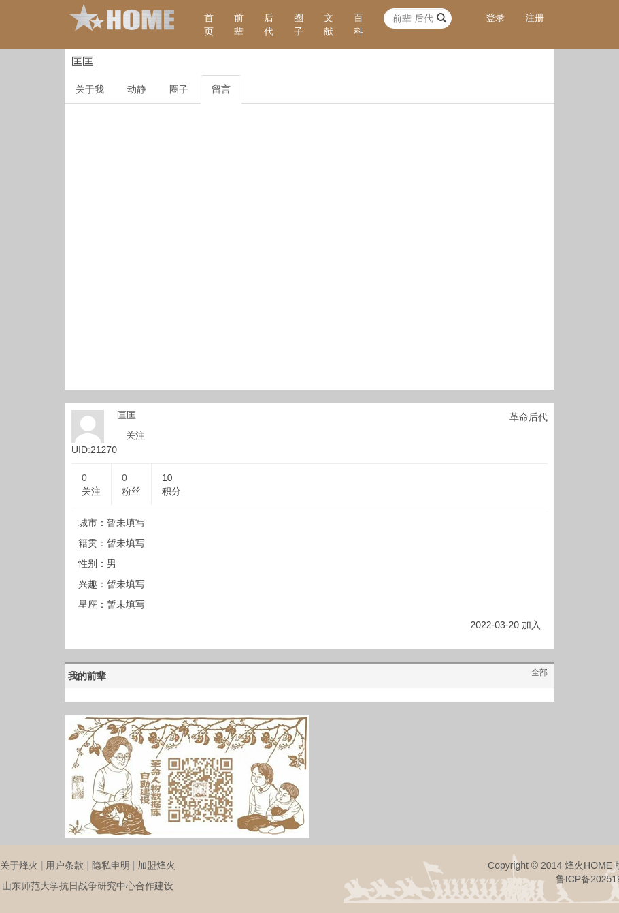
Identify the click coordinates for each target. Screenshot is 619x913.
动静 (136, 89)
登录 (495, 17)
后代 (268, 24)
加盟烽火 (156, 865)
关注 (135, 435)
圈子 (298, 24)
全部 (539, 672)
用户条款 (65, 865)
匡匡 (126, 414)
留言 (221, 89)
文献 (328, 24)
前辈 (239, 24)
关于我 (90, 89)
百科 (358, 24)
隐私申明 (111, 865)
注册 (534, 17)
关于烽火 (19, 865)
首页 (209, 24)
